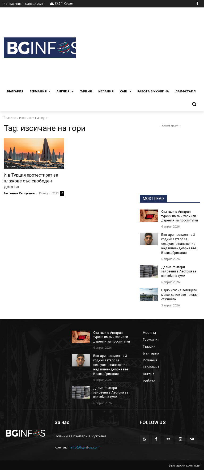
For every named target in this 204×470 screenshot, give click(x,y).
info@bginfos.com (85, 447)
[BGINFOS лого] (40, 47)
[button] (194, 104)
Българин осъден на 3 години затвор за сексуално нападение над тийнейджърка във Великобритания (178, 243)
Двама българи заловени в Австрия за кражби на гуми (180, 271)
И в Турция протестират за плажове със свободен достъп (31, 180)
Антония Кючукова (19, 193)
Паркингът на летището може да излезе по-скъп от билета (179, 294)
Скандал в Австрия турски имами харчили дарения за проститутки (179, 216)
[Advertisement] (140, 47)
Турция (10, 166)
